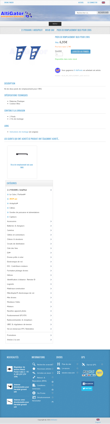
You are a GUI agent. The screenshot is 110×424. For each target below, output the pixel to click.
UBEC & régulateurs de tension (19, 324)
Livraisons (63, 368)
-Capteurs (13, 217)
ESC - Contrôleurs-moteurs (17, 266)
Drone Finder (9, 2)
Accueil (81, 2)
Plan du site (64, 364)
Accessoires (11, 221)
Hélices (10, 275)
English (98, 421)
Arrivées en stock (41, 373)
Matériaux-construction (16, 288)
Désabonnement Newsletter (41, 399)
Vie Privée (38, 393)
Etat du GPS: (89, 364)
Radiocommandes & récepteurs (19, 320)
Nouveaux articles (41, 368)
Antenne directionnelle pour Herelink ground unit (21, 388)
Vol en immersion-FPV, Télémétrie (20, 329)
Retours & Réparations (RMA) (39, 379)
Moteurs (10, 306)
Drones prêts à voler (15, 257)
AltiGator (54, 420)
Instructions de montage (19, 132)
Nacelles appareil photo (16, 311)
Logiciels (10, 284)
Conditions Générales (38, 387)
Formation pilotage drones (17, 270)
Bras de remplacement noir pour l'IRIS (22, 166)
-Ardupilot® (13, 203)
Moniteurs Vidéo (13, 302)
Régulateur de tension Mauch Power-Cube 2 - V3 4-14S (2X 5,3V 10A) (21, 372)
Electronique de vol (15, 261)
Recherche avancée (42, 364)
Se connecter (92, 2)
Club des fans (12, 248)
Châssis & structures (15, 239)
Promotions (11, 335)
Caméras (10, 230)
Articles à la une (13, 339)
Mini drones (11, 297)
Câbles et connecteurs (16, 235)
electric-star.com (66, 372)
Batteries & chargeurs (15, 226)
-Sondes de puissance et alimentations (24, 212)
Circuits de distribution (15, 244)
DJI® (9, 252)
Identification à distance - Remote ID (21, 279)
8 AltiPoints (78, 70)
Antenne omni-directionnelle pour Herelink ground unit (21, 403)
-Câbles (12, 208)
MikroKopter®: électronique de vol (20, 293)
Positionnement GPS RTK (17, 315)
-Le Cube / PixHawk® (17, 194)
